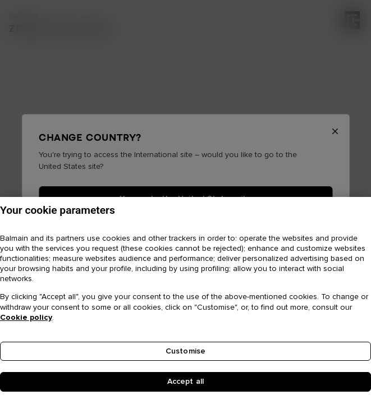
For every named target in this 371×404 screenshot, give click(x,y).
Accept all (185, 384)
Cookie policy (26, 319)
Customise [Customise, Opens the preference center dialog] (185, 353)
